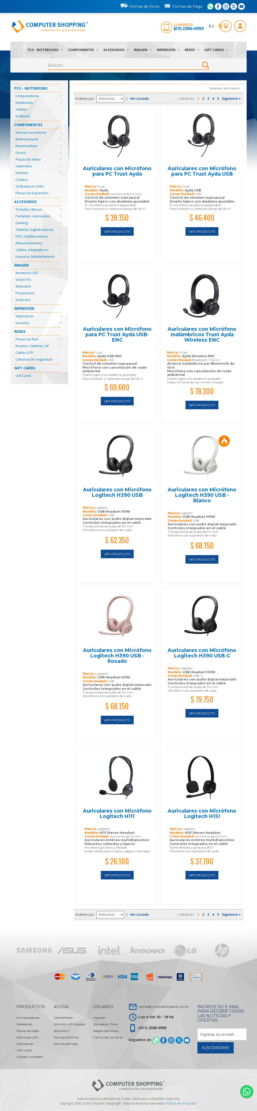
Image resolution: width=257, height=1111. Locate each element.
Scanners (23, 299)
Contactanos (63, 1018)
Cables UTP (24, 352)
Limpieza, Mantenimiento (35, 256)
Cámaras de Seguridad (34, 359)
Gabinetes (24, 166)
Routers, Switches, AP (32, 345)
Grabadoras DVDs (30, 186)
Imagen (143, 49)
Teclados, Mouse (29, 209)
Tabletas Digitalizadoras (35, 229)
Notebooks (24, 102)
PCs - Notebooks (45, 49)
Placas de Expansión (32, 193)
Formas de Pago (183, 5)
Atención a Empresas (69, 1024)
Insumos (22, 322)
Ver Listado (139, 98)
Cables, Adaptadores (32, 249)
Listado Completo (30, 1057)
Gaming (22, 222)
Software (23, 116)
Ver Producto (117, 231)
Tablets (21, 109)
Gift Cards (216, 49)
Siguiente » (231, 98)
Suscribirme (215, 1047)
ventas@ (163, 1006)
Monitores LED (27, 272)
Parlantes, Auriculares (33, 216)
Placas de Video (28, 159)
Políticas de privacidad (181, 1103)
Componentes (83, 49)
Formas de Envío (140, 5)
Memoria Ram (26, 146)
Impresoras (25, 316)
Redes (192, 49)
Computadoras (27, 96)
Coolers (22, 179)
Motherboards (27, 139)
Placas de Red (27, 339)
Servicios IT (62, 1031)
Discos (21, 152)
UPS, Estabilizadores (32, 236)
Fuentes (22, 172)
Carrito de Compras (108, 1037)
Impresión (168, 49)
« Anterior (185, 98)
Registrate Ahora (106, 1031)
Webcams (23, 286)
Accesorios (116, 49)
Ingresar (99, 1018)
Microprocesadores (31, 132)
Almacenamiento (29, 243)
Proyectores (25, 293)
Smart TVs (23, 279)
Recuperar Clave (105, 1024)
